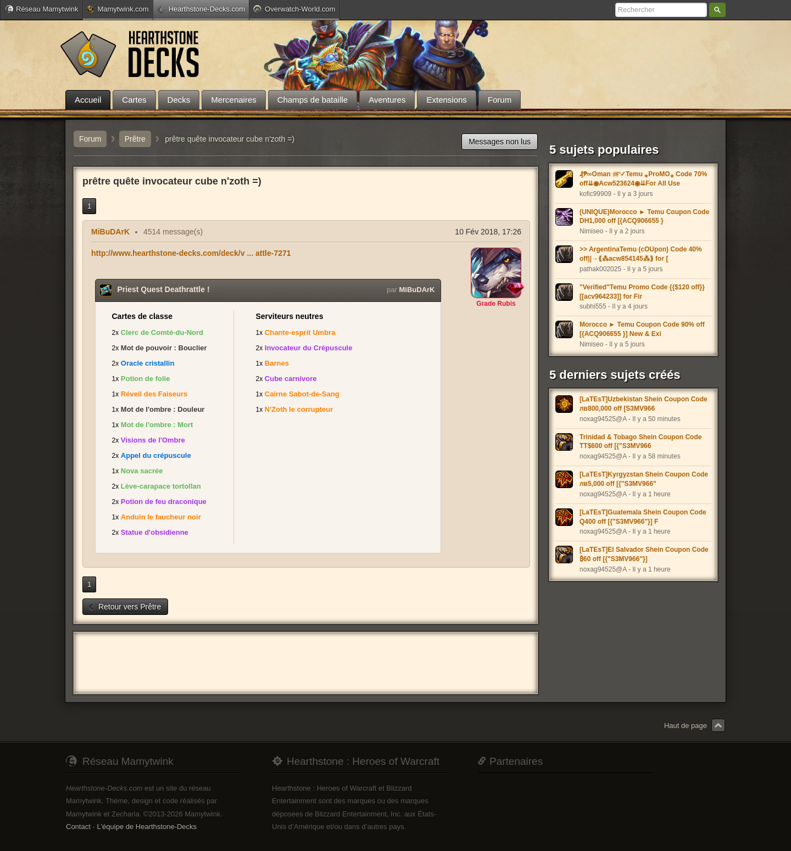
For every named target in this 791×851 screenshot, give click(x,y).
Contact (78, 826)
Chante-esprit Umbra (300, 332)
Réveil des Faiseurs (154, 394)
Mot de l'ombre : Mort (157, 425)
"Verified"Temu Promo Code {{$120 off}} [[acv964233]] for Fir (642, 291)
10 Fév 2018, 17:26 (488, 231)
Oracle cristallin (148, 363)
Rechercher (717, 10)
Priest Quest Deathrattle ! (164, 289)
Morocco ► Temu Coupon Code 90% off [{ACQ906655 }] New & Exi (642, 329)
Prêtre (135, 139)
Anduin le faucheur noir (161, 517)
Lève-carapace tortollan (161, 486)
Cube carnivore (291, 378)
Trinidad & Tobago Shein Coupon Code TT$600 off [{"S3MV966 (640, 441)
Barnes (277, 363)
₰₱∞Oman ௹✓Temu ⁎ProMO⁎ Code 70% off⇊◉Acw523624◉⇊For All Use (643, 178)
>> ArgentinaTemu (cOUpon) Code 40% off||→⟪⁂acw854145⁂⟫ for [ (641, 253)
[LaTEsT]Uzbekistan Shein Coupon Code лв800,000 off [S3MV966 (644, 403)
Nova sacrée (142, 471)
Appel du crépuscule (156, 455)
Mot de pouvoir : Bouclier (164, 348)
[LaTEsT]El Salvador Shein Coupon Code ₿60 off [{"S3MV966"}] (644, 554)
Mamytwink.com (117, 9)
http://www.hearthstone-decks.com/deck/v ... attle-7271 (191, 253)
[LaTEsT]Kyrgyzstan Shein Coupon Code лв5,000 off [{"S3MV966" (644, 479)
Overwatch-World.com (294, 8)
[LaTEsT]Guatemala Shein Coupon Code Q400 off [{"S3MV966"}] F (643, 516)
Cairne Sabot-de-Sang (302, 394)
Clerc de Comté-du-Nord (162, 332)
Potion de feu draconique (164, 501)
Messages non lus (500, 141)
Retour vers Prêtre (124, 606)
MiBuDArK (110, 231)
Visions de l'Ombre (153, 440)
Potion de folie (145, 378)
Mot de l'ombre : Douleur (163, 409)
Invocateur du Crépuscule (309, 348)
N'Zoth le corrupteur (299, 409)
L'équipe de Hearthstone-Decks (147, 826)
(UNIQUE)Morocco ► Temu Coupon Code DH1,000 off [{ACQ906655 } (644, 216)
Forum (90, 139)
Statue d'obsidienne (154, 532)
